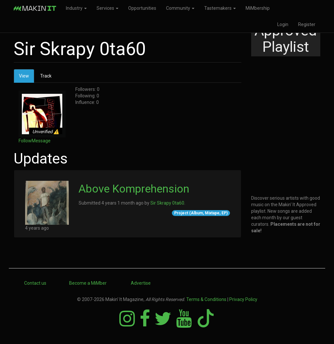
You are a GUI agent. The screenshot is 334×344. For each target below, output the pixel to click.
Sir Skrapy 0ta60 (167, 203)
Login (282, 24)
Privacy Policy (243, 299)
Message (41, 140)
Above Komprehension (134, 188)
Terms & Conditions (206, 299)
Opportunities (142, 8)
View (26, 78)
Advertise (141, 283)
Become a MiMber (88, 283)
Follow (25, 140)
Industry (76, 8)
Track (46, 76)
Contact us (35, 283)
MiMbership (258, 8)
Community (180, 8)
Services (107, 8)
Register (306, 24)
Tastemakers (220, 8)
